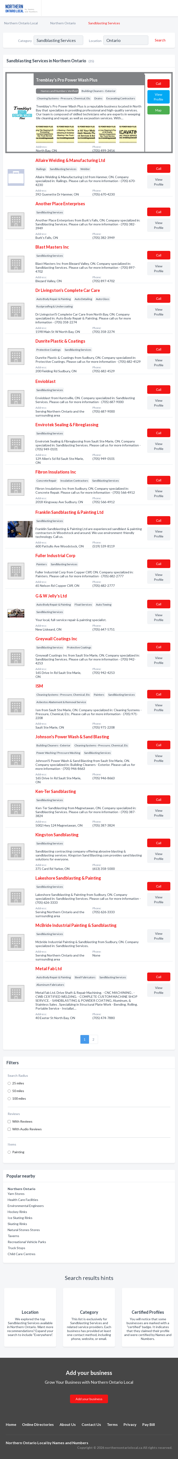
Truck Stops (16, 1248)
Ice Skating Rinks (20, 1218)
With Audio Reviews (27, 1129)
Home (11, 1424)
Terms (112, 1424)
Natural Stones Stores (24, 1230)
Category (25, 41)
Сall (158, 83)
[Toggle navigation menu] (171, 8)
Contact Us (91, 1424)
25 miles (18, 1083)
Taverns (13, 1236)
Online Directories (38, 1424)
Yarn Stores (16, 1194)
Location (95, 41)
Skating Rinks (17, 1224)
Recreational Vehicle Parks (27, 1242)
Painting (18, 1152)
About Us (68, 1424)
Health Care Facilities (23, 1200)
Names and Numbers (70, 1442)
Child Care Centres (21, 1254)
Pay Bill (148, 1424)
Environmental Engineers (26, 1206)
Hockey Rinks (17, 1212)
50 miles (18, 1091)
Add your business (89, 1399)
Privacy (130, 1424)
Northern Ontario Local (21, 23)
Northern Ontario (63, 23)
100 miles (19, 1098)
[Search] (159, 40)
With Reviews (22, 1121)
